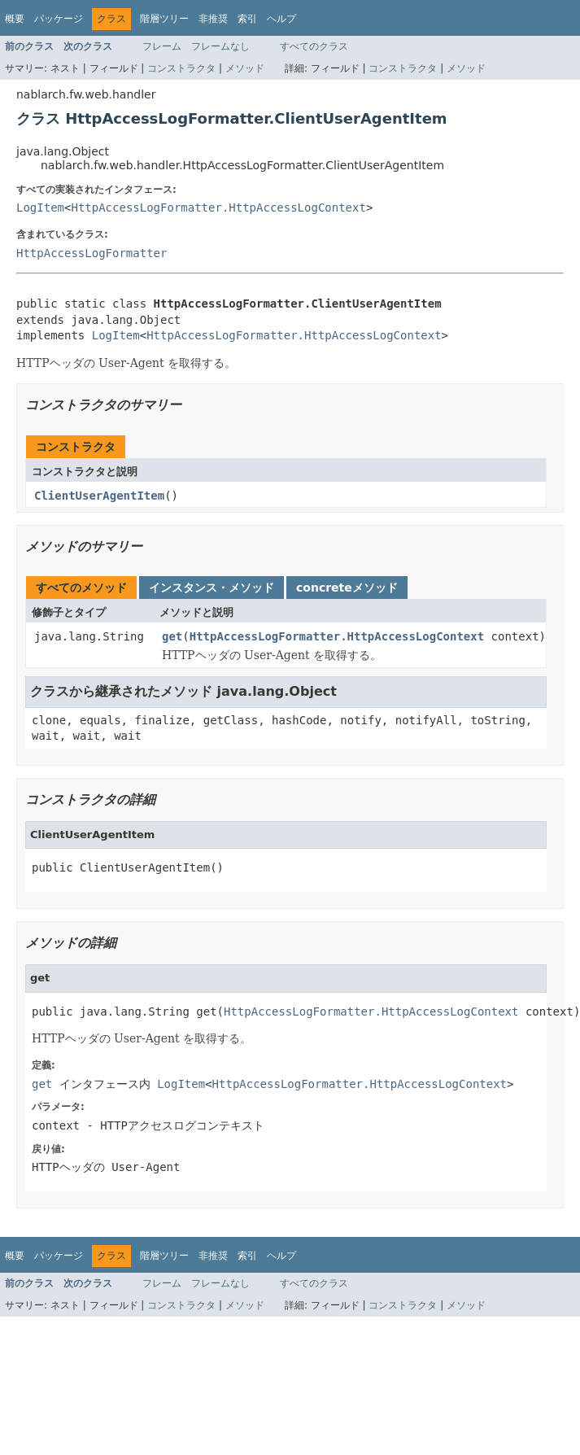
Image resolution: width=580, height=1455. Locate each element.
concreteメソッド (347, 587)
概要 (14, 18)
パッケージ (58, 18)
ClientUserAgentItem (99, 495)
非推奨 (213, 18)
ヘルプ (281, 18)
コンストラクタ (181, 68)
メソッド (244, 68)
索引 (247, 18)
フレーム (161, 46)
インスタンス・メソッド (211, 587)
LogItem (40, 207)
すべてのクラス (314, 46)
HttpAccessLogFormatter (91, 253)
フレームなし (220, 46)
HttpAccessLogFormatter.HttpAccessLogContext (218, 207)
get (172, 636)
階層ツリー (164, 18)
